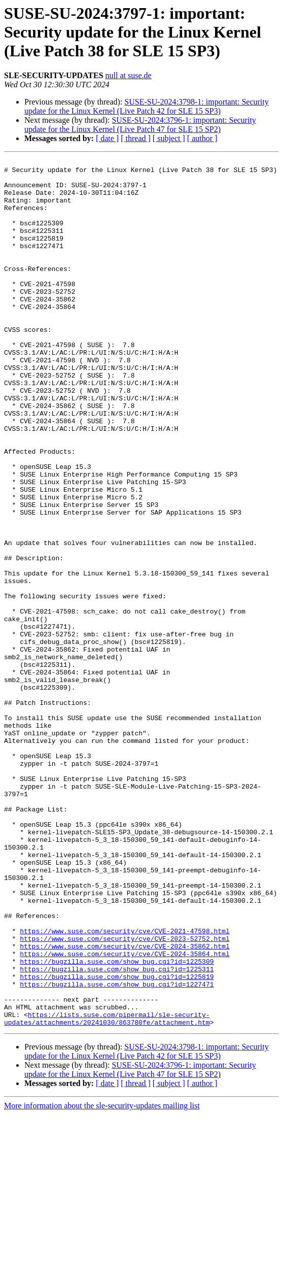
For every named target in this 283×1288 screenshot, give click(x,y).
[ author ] (202, 138)
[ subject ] (169, 138)
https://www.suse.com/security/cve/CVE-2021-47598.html (124, 1086)
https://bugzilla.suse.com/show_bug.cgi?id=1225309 (117, 1122)
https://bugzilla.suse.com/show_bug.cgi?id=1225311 (117, 1131)
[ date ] (107, 138)
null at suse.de (128, 75)
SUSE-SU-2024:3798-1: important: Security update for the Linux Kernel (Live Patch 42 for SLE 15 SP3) (146, 106)
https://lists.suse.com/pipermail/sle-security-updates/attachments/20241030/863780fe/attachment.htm (107, 1191)
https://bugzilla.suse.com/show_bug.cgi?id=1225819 (117, 1140)
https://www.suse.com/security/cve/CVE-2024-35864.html (124, 1113)
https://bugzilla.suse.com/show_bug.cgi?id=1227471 (117, 1150)
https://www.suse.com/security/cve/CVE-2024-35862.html (124, 1104)
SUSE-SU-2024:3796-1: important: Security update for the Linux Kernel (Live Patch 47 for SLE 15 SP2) (140, 124)
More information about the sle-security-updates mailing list (102, 1279)
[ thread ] (136, 138)
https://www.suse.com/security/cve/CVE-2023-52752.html (124, 1095)
